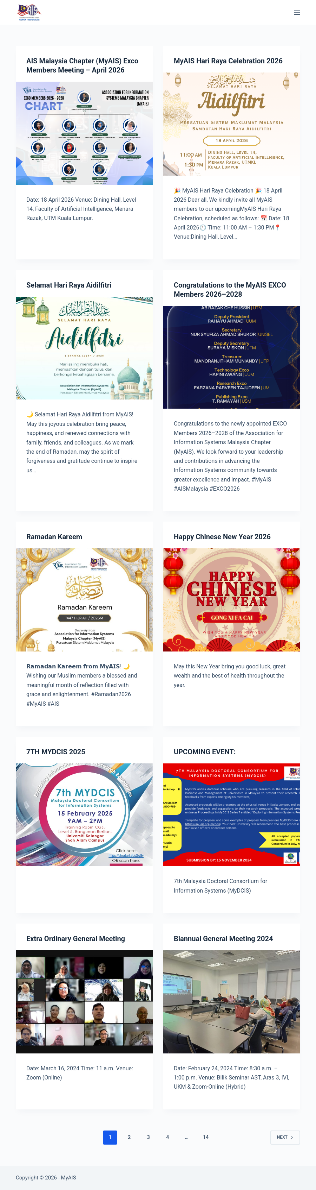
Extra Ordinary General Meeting (75, 938)
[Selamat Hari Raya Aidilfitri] (84, 348)
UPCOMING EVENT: (205, 752)
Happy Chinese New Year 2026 (222, 537)
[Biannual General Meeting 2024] (231, 1001)
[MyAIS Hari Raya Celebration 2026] (231, 124)
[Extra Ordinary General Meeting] (84, 1001)
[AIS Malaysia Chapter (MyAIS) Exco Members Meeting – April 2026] (84, 133)
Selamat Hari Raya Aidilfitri (68, 285)
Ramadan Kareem (54, 537)
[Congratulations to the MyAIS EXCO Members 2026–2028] (231, 357)
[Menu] (297, 12)
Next (285, 1137)
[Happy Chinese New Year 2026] (231, 599)
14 (206, 1137)
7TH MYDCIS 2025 (55, 752)
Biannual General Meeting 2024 (223, 938)
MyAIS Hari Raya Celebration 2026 (228, 61)
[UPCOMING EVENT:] (231, 815)
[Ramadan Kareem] (84, 599)
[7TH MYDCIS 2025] (84, 815)
